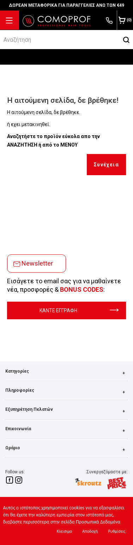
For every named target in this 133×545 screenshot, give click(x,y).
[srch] (60, 39)
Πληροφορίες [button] (66, 392)
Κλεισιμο (64, 531)
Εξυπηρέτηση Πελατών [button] (66, 411)
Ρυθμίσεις (116, 531)
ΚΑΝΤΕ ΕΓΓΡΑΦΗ (79, 310)
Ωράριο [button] (66, 449)
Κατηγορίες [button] (66, 373)
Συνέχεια (106, 164)
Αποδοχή (90, 531)
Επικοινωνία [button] (66, 430)
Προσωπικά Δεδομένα (98, 522)
